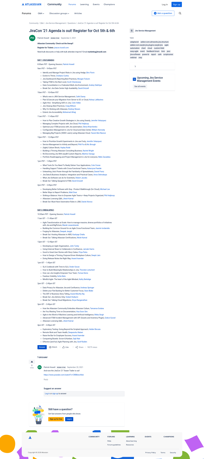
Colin (74, 103)
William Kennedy (98, 130)
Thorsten (83, 270)
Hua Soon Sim (82, 312)
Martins (85, 154)
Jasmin (98, 228)
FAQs (109, 441)
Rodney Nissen (74, 109)
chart (143, 48)
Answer (42, 347)
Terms (163, 453)
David (80, 88)
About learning (131, 441)
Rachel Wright (88, 151)
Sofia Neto (61, 276)
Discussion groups (59, 13)
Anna (95, 175)
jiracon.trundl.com (61, 48)
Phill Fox (81, 144)
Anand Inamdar (77, 258)
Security (173, 453)
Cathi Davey (80, 97)
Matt (71, 192)
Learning (84, 4)
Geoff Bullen (82, 342)
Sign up (176, 4)
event (142, 51)
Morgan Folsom (83, 79)
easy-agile (134, 51)
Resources (130, 445)
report (153, 54)
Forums (72, 4)
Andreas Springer (87, 288)
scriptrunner (168, 54)
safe (159, 54)
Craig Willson (70, 106)
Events (96, 4)
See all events (139, 86)
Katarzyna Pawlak (94, 168)
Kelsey (92, 100)
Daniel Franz (99, 171)
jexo (168, 51)
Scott (69, 82)
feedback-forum (153, 51)
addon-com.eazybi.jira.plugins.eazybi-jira (146, 45)
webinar (133, 57)
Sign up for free (56, 420)
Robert (78, 178)
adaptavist (134, 42)
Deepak (63, 231)
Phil (80, 124)
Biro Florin (90, 73)
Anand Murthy (76, 294)
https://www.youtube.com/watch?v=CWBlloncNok (64, 376)
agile (166, 45)
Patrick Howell (43, 38)
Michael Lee (105, 189)
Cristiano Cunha (62, 76)
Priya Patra (83, 252)
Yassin (94, 133)
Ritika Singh (99, 315)
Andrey (92, 85)
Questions (72, 23)
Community (54, 4)
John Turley (74, 246)
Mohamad (67, 112)
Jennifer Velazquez (98, 120)
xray (140, 57)
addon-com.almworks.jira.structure (155, 42)
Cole (93, 165)
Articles (78, 13)
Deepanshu (73, 332)
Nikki (100, 157)
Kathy (81, 279)
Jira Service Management (56, 23)
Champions (109, 4)
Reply (46, 380)
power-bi (145, 54)
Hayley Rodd (65, 148)
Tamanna (94, 308)
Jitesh (65, 199)
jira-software (135, 54)
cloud (150, 48)
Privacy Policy (150, 453)
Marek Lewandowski (70, 225)
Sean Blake (88, 291)
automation (134, 48)
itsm (163, 51)
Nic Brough (91, 144)
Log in (165, 4)
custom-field (159, 48)
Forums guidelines (114, 445)
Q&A (41, 13)
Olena (85, 127)
